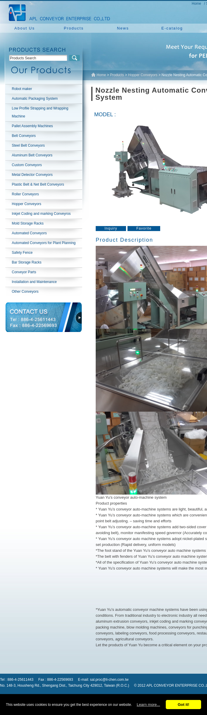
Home (196, 3)
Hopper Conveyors (26, 204)
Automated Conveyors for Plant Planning (44, 243)
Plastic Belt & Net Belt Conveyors (38, 184)
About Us (24, 28)
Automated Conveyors (29, 233)
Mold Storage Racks (28, 223)
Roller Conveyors (25, 194)
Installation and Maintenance (34, 282)
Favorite (143, 228)
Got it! (183, 704)
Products (74, 28)
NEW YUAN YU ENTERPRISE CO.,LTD (57, 12)
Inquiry (111, 228)
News (123, 28)
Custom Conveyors (27, 165)
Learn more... (148, 704)
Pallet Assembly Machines (32, 126)
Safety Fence (22, 253)
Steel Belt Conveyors (28, 145)
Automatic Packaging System (35, 98)
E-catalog (172, 28)
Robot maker (22, 89)
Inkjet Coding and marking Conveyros (41, 214)
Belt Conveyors (24, 136)
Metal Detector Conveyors (32, 175)
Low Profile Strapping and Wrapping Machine (40, 112)
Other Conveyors (25, 291)
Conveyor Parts (24, 272)
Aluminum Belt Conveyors (32, 155)
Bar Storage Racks (27, 262)
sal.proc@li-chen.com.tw (109, 680)
